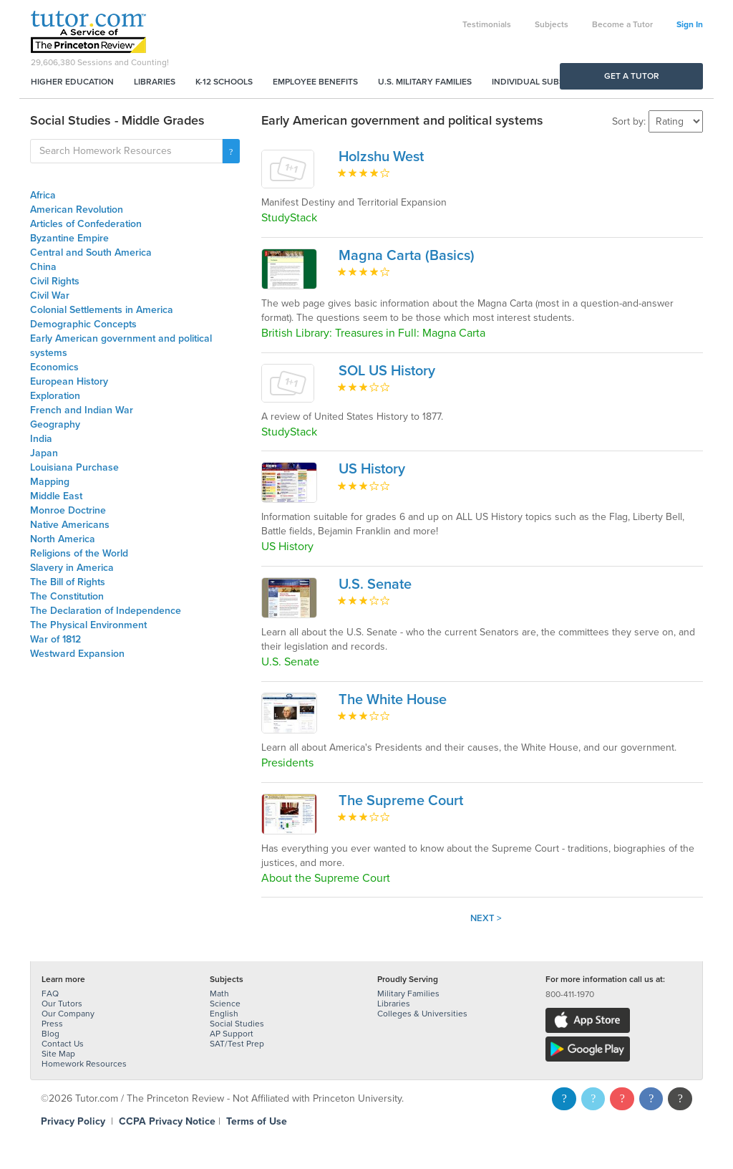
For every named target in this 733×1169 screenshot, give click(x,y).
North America (62, 539)
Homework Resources (84, 1064)
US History (372, 469)
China (43, 267)
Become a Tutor (622, 24)
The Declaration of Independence (105, 611)
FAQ (50, 993)
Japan (44, 453)
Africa (43, 195)
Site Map (58, 1054)
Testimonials (486, 24)
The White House (393, 699)
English (224, 1014)
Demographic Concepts (83, 324)
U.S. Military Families (425, 82)
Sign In (689, 24)
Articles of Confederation (86, 224)
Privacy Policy (73, 1121)
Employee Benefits (315, 82)
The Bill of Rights (67, 582)
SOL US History (387, 371)
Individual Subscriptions (550, 82)
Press (52, 1024)
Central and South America (91, 252)
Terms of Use (256, 1121)
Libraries (154, 82)
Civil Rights (54, 281)
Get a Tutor (631, 76)
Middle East (56, 496)
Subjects (551, 24)
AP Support (231, 1034)
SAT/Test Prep (237, 1044)
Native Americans (70, 525)
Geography (55, 424)
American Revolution (76, 209)
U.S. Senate (375, 584)
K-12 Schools (224, 82)
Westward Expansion (77, 654)
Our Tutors (62, 1004)
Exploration (55, 396)
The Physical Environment (88, 625)
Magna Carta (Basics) (407, 255)
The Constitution (67, 596)
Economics (54, 367)
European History (69, 381)
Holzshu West (381, 156)
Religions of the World (79, 553)
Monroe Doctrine (68, 510)
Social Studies (237, 1024)
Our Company (68, 1014)
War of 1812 (55, 639)
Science (225, 1004)
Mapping (49, 482)
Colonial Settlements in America (101, 310)
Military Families (408, 993)
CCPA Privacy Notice (167, 1121)
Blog (50, 1034)
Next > (486, 918)
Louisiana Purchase (74, 467)
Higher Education (72, 82)
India (41, 439)
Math (219, 993)
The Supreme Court (401, 800)
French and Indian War (81, 410)
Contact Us (63, 1044)
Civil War (49, 295)
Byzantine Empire (69, 238)
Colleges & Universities (422, 1014)
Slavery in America (72, 568)
